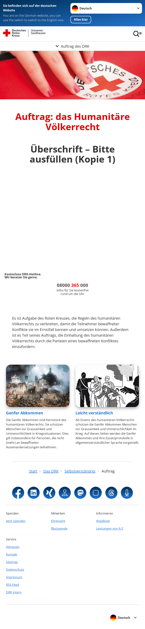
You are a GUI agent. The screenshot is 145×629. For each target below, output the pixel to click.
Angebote (103, 521)
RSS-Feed (12, 585)
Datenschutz (15, 570)
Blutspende (59, 528)
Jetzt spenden (15, 521)
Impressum (14, 577)
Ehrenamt (58, 521)
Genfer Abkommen (24, 413)
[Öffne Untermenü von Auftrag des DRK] (72, 46)
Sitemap (12, 562)
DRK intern (14, 592)
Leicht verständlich (94, 413)
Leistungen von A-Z (109, 528)
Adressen (12, 547)
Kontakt (11, 554)
